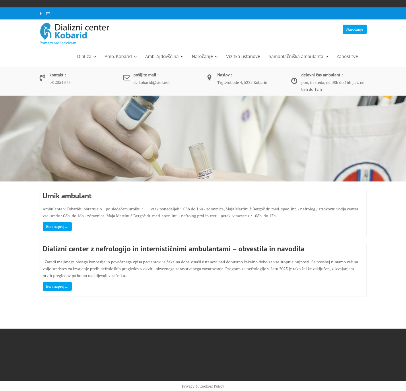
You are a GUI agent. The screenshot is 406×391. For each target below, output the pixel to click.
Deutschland (68, 3)
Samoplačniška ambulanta (296, 56)
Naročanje (354, 29)
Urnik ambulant (67, 195)
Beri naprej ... (57, 226)
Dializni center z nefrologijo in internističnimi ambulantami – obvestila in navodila (173, 248)
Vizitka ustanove (243, 56)
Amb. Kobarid (118, 56)
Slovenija (84, 3)
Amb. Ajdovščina (162, 56)
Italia (76, 3)
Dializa (84, 56)
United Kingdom (93, 3)
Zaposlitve (347, 56)
